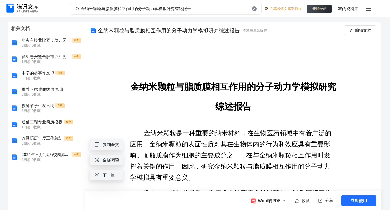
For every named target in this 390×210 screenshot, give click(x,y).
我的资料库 (348, 8)
